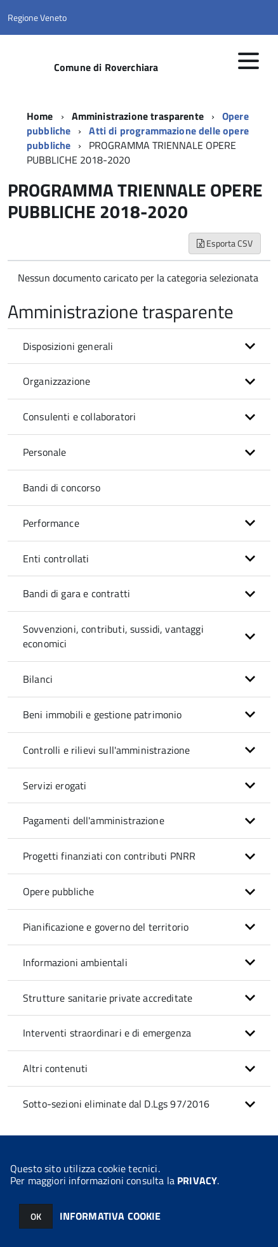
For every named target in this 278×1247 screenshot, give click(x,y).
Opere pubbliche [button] (58, 891)
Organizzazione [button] (56, 381)
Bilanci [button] (38, 679)
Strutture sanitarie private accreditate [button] (107, 997)
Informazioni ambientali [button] (75, 962)
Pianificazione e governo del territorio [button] (106, 926)
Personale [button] (44, 452)
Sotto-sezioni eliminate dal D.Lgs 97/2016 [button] (116, 1103)
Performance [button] (51, 523)
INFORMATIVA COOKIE (110, 1216)
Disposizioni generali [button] (68, 346)
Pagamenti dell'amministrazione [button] (93, 820)
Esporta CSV (225, 243)
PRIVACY (197, 1180)
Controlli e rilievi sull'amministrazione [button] (106, 750)
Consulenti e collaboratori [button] (79, 416)
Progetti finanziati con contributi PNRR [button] (109, 855)
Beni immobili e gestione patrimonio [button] (102, 714)
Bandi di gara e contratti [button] (76, 593)
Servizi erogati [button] (54, 785)
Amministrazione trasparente (138, 116)
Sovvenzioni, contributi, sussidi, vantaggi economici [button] (113, 636)
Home (40, 116)
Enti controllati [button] (56, 558)
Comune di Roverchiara (106, 67)
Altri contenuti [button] (55, 1068)
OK (35, 1216)
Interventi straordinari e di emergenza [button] (107, 1032)
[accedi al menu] (248, 61)
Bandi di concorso (61, 487)
